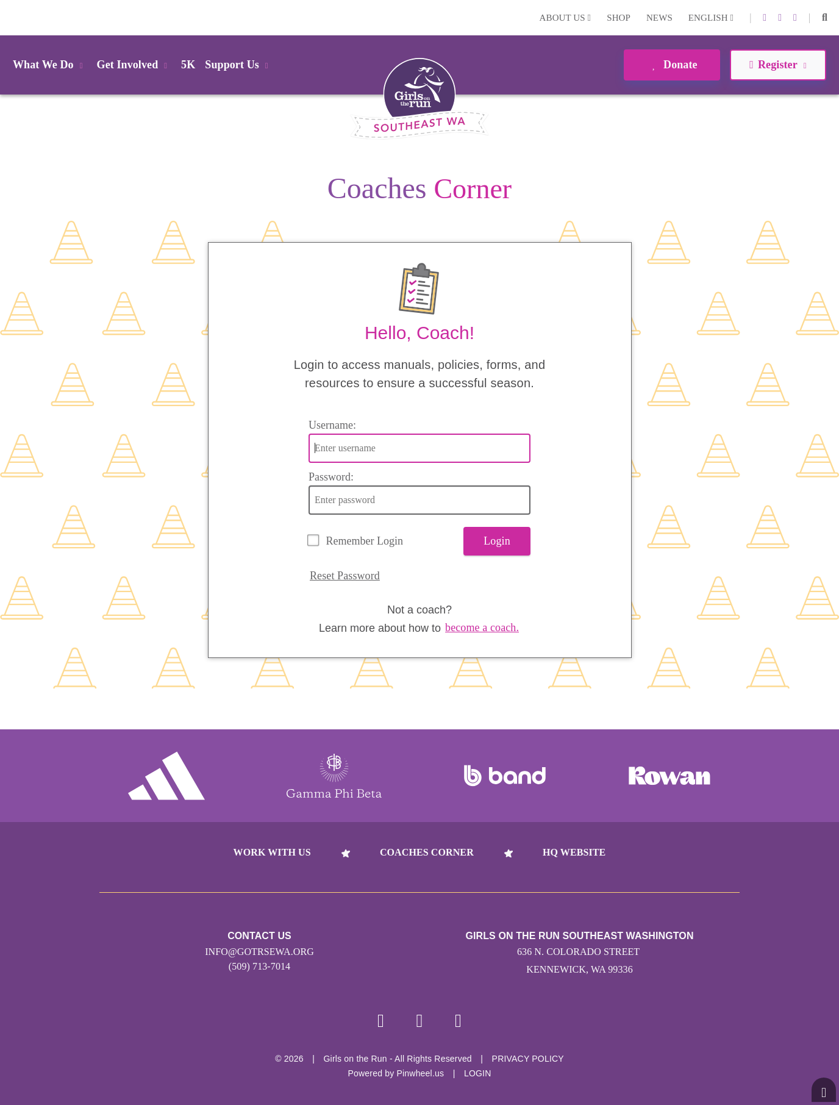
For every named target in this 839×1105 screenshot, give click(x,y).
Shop (618, 18)
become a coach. (482, 627)
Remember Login (364, 541)
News (659, 18)
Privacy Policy (528, 1059)
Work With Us (272, 852)
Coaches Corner (427, 852)
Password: (331, 477)
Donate (671, 65)
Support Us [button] (238, 65)
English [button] (711, 18)
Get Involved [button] (134, 65)
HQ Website (574, 852)
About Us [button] (565, 18)
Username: (332, 425)
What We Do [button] (50, 65)
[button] (824, 17)
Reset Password (345, 576)
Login (11, 17)
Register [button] (777, 65)
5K (188, 65)
